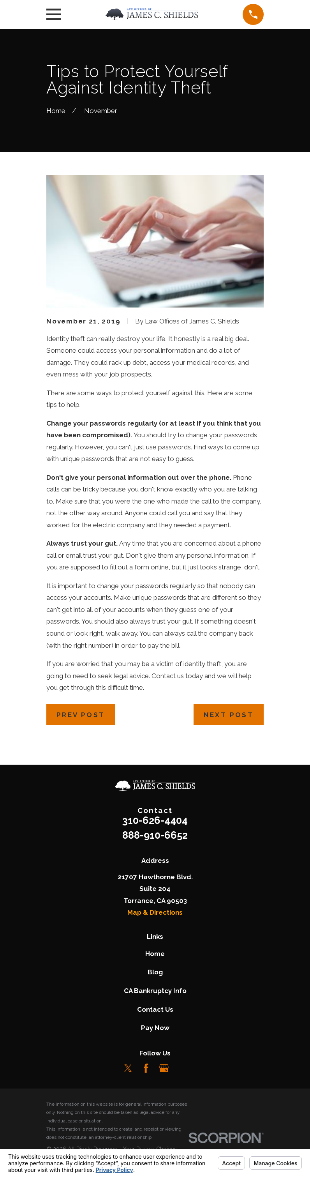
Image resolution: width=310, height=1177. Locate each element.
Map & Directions (155, 912)
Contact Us (155, 1009)
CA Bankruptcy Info (155, 991)
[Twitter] (128, 1068)
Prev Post (80, 715)
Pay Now (155, 1028)
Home (155, 954)
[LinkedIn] (182, 1068)
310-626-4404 (155, 820)
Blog (155, 972)
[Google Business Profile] (164, 1068)
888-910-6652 (155, 835)
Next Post (229, 715)
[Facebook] (146, 1068)
